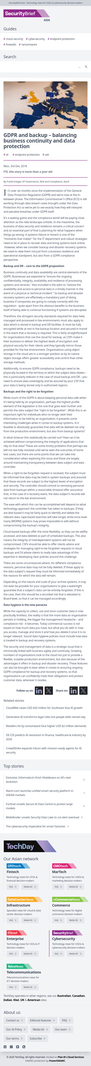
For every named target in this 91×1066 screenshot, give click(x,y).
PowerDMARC (57, 1060)
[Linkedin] (5, 1046)
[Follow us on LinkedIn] (39, 690)
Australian (64, 996)
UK (22, 1000)
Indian (7, 1000)
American (33, 1000)
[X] (11, 1046)
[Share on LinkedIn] (73, 690)
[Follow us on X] (49, 690)
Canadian (78, 996)
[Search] (42, 67)
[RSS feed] (23, 1046)
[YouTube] (17, 1046)
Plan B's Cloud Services (71, 1057)
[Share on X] (83, 690)
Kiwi (16, 1000)
